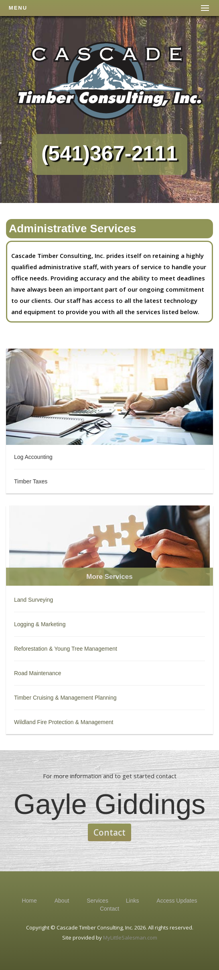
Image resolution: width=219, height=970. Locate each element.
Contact (109, 832)
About (62, 900)
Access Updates (176, 900)
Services (97, 900)
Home (29, 900)
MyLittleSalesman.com (130, 937)
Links (132, 900)
